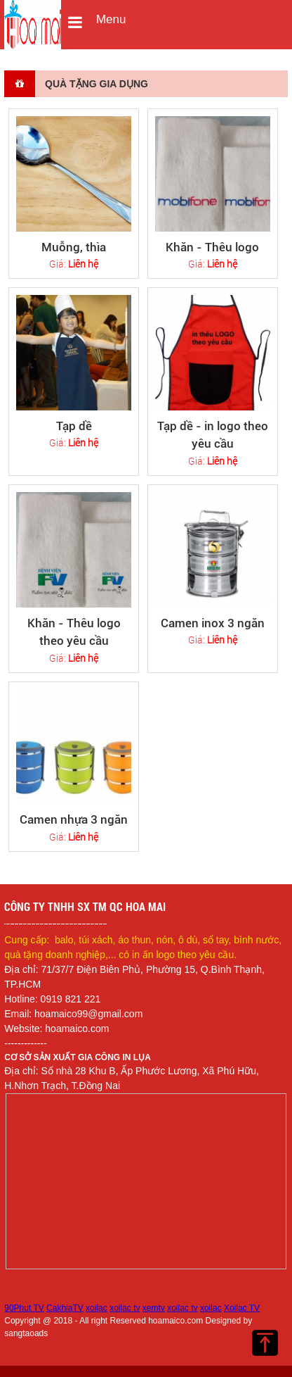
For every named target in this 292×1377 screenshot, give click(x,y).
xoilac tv (124, 1308)
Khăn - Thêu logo (212, 247)
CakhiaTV (65, 1308)
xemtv (153, 1308)
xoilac (96, 1308)
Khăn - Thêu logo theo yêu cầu (74, 632)
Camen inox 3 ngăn (213, 623)
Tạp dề (74, 426)
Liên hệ (83, 263)
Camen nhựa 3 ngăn (74, 819)
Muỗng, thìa (73, 247)
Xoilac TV (242, 1308)
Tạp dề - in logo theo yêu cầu (212, 435)
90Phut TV (24, 1308)
